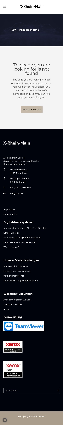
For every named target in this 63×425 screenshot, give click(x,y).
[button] (5, 420)
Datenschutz (10, 214)
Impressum (9, 209)
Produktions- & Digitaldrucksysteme (21, 237)
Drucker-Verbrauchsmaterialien (19, 242)
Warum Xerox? (11, 247)
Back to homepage (31, 109)
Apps (6, 309)
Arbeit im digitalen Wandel (17, 299)
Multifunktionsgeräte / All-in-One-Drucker (25, 228)
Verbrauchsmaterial (13, 275)
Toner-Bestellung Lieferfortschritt (20, 280)
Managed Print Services (15, 266)
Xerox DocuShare (12, 304)
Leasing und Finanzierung (16, 271)
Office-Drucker (11, 233)
